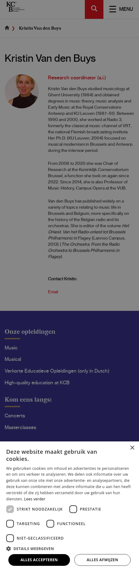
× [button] (132, 448)
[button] (69, 548)
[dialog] (69, 286)
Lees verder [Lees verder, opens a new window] (35, 499)
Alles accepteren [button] (39, 559)
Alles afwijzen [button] (102, 559)
